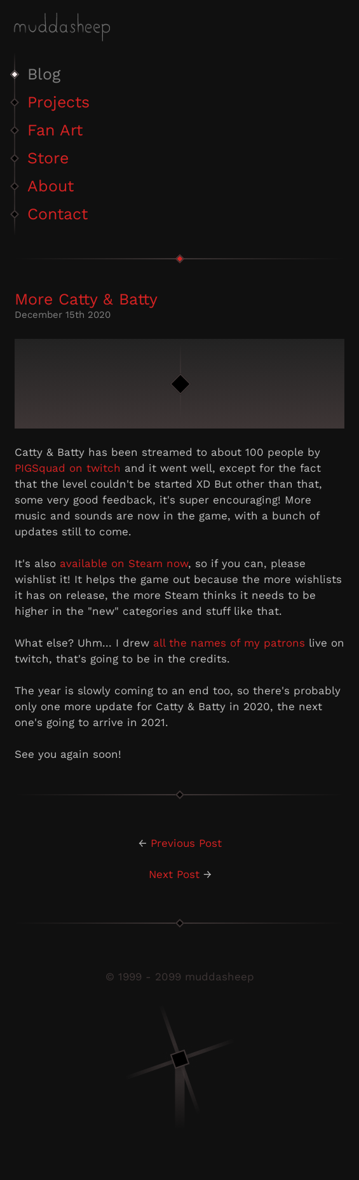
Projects (58, 102)
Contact (57, 214)
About (50, 186)
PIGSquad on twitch (68, 468)
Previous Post (186, 843)
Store (48, 158)
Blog (43, 74)
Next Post (174, 874)
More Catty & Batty (86, 299)
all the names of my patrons (229, 642)
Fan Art (55, 130)
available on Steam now (124, 563)
